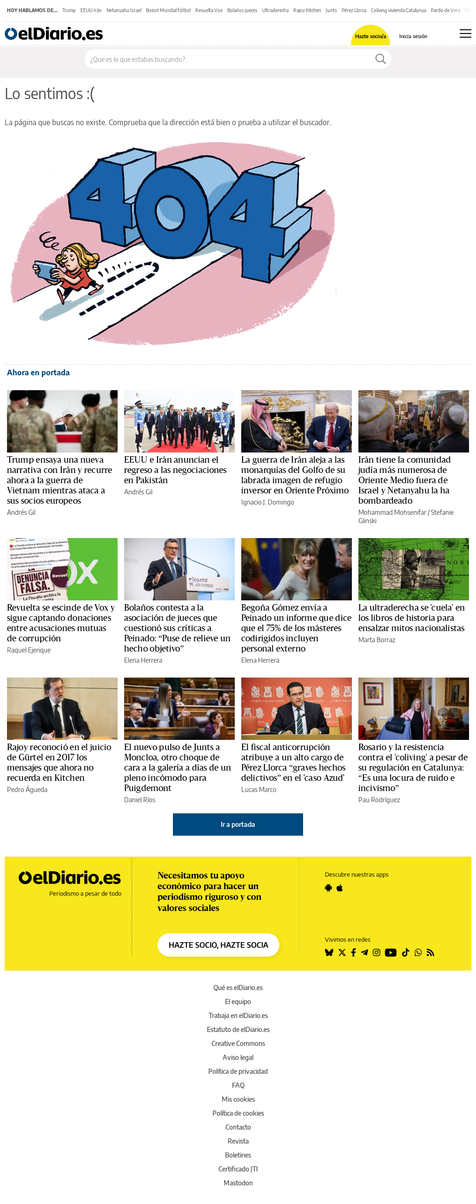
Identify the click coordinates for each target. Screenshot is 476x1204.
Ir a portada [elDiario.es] (238, 824)
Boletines (238, 1155)
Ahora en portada (38, 372)
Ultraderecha (275, 10)
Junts (331, 10)
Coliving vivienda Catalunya (398, 10)
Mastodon (238, 1183)
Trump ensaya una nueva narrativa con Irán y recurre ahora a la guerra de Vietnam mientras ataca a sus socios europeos (59, 480)
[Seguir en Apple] (340, 888)
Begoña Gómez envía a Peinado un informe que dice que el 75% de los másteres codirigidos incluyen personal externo (296, 628)
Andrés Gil (21, 512)
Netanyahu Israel (123, 10)
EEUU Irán (91, 10)
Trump (69, 10)
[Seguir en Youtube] (391, 952)
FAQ (238, 1085)
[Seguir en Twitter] (342, 952)
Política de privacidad (238, 1071)
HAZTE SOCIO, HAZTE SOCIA (218, 945)
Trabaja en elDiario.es (238, 1015)
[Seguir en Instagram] (376, 952)
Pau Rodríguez (379, 800)
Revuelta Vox (209, 10)
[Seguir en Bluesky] (329, 952)
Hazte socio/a (370, 36)
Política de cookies (238, 1113)
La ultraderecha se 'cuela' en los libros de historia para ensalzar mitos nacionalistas (411, 618)
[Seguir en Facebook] (353, 952)
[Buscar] (380, 59)
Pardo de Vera (445, 10)
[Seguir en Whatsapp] (418, 952)
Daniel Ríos (139, 800)
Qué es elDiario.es (238, 987)
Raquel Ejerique (29, 650)
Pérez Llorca (354, 10)
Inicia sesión (413, 36)
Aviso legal (238, 1057)
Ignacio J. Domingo (267, 502)
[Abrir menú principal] (465, 33)
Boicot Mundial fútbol (168, 10)
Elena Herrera (143, 660)
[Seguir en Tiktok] (406, 952)
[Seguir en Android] (328, 888)
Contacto (238, 1127)
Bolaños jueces (242, 10)
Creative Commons (238, 1043)
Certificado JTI (238, 1169)
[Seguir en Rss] (430, 952)
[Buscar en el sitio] (227, 59)
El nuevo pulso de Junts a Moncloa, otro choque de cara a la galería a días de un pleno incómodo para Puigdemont (177, 768)
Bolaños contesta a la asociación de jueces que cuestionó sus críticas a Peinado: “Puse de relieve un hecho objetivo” (177, 628)
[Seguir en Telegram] (364, 952)
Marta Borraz (376, 640)
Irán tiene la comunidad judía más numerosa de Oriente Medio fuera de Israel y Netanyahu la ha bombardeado (404, 480)
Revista (238, 1141)
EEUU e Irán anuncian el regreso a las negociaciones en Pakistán (175, 470)
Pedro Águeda (27, 789)
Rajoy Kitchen (307, 10)
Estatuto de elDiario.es (238, 1029)
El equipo (238, 1001)
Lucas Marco (259, 789)
